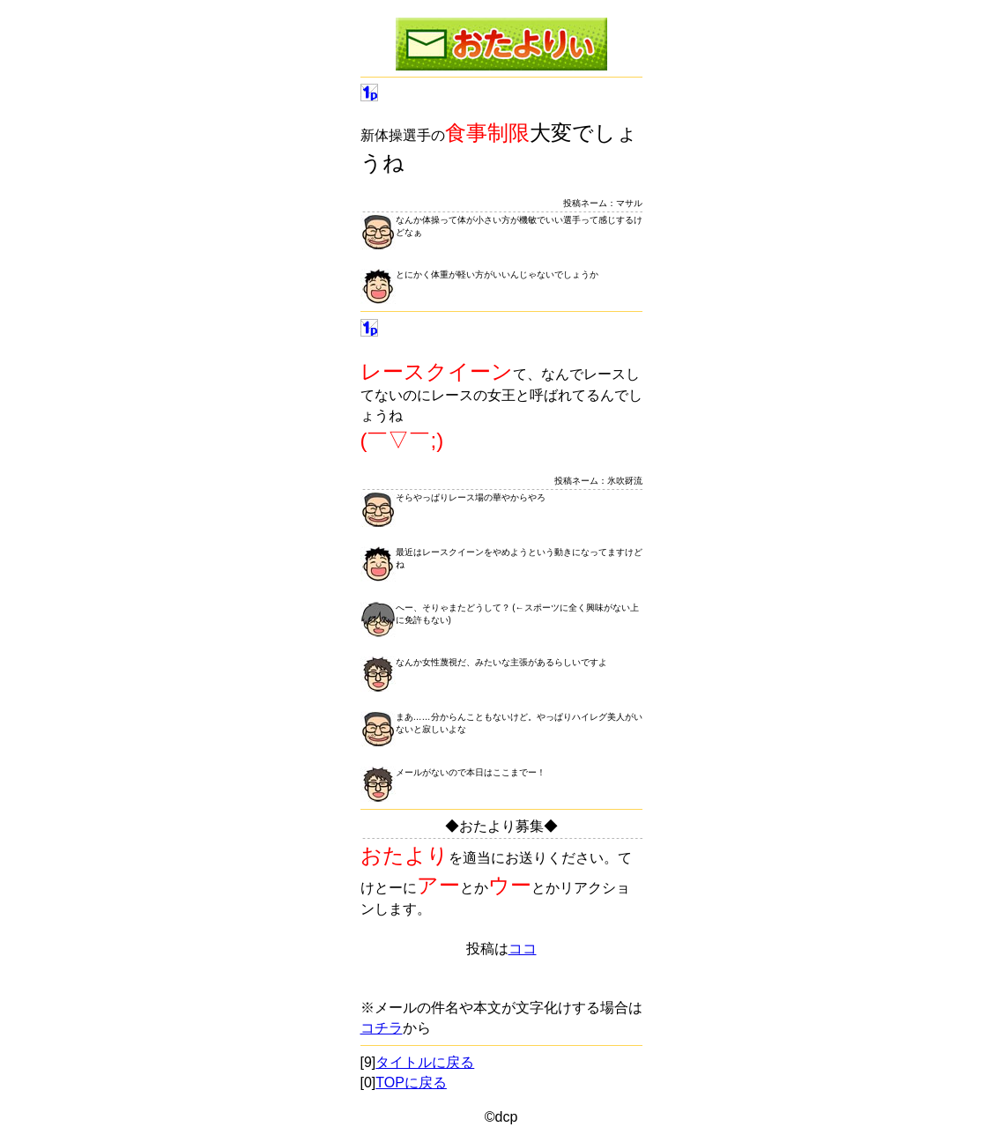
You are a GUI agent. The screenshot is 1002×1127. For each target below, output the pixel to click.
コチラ (381, 1027)
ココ (522, 948)
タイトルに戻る (424, 1062)
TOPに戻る (411, 1082)
